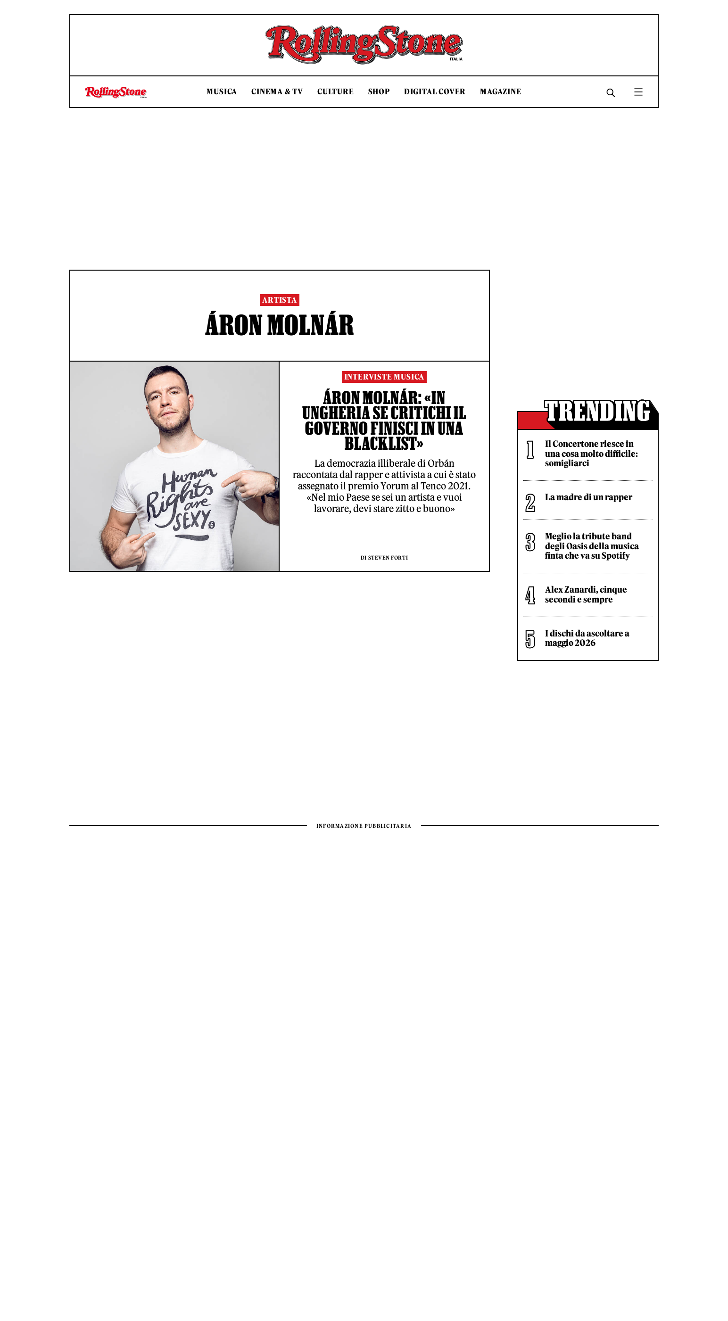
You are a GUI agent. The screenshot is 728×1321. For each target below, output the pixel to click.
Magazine (500, 91)
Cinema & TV (277, 91)
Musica (222, 91)
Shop (379, 91)
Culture (335, 91)
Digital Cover (435, 91)
